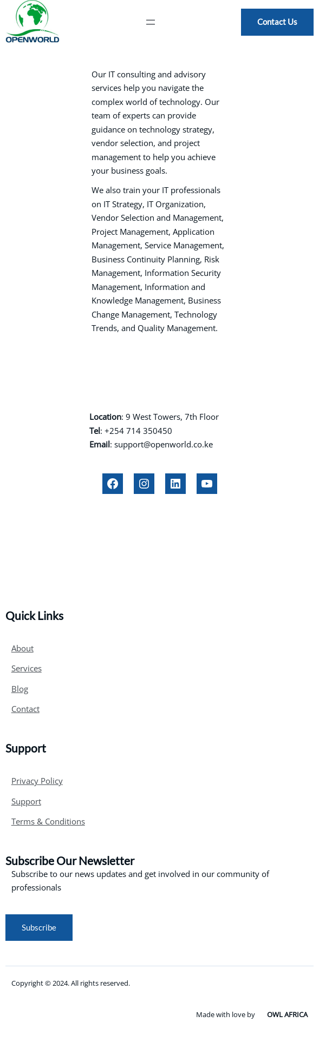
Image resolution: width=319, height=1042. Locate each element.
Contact (25, 708)
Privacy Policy (37, 780)
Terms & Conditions (48, 821)
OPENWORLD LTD (159, 378)
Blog (19, 688)
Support (26, 801)
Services (26, 668)
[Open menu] (150, 22)
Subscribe (39, 927)
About (22, 648)
